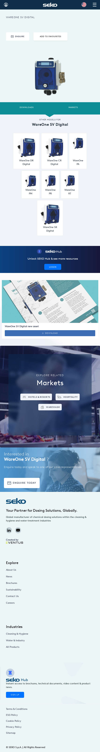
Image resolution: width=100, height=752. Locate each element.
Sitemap (13, 733)
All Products (26, 647)
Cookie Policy (15, 721)
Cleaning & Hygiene (29, 634)
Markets (73, 107)
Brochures (25, 583)
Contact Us (26, 596)
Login (52, 267)
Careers (24, 603)
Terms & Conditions (17, 709)
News (24, 576)
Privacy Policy (15, 727)
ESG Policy (13, 715)
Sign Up (15, 695)
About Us (25, 570)
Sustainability (27, 589)
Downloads (27, 107)
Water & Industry (28, 640)
